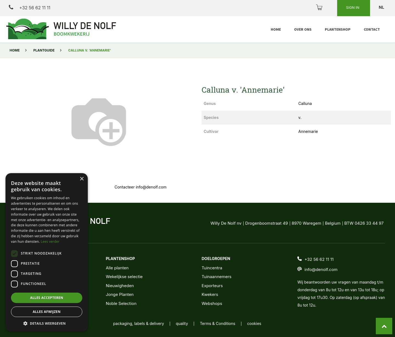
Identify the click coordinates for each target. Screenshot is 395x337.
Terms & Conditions (217, 323)
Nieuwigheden (120, 285)
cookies (254, 323)
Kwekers (210, 294)
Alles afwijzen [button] (47, 311)
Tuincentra (212, 267)
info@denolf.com (320, 269)
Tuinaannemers (217, 276)
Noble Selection (121, 303)
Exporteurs (212, 285)
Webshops (212, 303)
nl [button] (382, 7)
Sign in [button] (353, 7)
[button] (46, 323)
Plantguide (44, 50)
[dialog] (46, 252)
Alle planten (117, 267)
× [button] (82, 179)
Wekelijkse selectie (124, 276)
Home (15, 50)
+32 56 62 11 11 (29, 7)
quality (182, 323)
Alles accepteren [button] (46, 297)
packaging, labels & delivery (138, 323)
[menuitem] (276, 29)
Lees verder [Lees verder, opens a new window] (50, 241)
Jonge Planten (120, 294)
